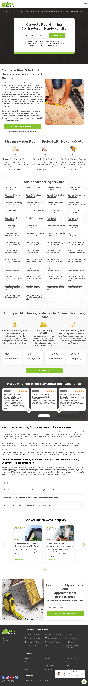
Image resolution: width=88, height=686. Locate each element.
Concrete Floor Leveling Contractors (76, 196)
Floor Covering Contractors (52, 219)
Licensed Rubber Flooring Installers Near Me (77, 260)
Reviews (27, 669)
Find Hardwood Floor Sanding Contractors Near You (33, 278)
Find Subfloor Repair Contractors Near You (54, 251)
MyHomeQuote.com (10, 680)
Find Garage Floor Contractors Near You (33, 287)
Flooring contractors (14, 11)
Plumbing (70, 642)
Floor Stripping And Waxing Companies (12, 234)
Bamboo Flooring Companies (11, 188)
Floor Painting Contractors (10, 226)
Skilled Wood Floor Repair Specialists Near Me (56, 234)
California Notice (71, 658)
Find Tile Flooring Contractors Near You (12, 251)
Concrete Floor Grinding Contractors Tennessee (55, 11)
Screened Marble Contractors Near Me (12, 260)
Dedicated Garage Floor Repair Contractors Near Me (55, 287)
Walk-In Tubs (71, 638)
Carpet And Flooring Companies (54, 188)
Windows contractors (33, 638)
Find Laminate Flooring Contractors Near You (13, 270)
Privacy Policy (49, 669)
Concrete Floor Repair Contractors (55, 203)
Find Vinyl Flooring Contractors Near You (33, 243)
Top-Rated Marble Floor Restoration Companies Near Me (76, 252)
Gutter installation (32, 646)
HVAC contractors (52, 642)
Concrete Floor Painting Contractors (13, 203)
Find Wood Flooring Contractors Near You (12, 243)
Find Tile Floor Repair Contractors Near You (12, 296)
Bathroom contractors (53, 634)
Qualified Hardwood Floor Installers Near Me (56, 277)
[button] (28, 410)
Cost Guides (29, 680)
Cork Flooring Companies (35, 210)
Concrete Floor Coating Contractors (34, 196)
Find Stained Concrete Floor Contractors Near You (34, 297)
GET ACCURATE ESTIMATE (22, 127)
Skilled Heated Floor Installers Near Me (54, 270)
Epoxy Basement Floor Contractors (55, 211)
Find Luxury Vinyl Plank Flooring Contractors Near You (34, 261)
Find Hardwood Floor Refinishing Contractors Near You (13, 287)
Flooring (49, 646)
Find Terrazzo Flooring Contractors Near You (55, 243)
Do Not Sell (69, 662)
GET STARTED (44, 371)
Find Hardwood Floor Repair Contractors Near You (76, 278)
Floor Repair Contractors (56, 226)
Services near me (42, 680)
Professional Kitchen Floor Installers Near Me (76, 270)
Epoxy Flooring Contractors (73, 211)
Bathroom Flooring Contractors (33, 188)
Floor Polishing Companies (31, 226)
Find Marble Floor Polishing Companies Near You (54, 261)
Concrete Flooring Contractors (30, 11)
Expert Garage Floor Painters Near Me (75, 287)
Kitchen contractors (53, 638)
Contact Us (49, 662)
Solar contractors (32, 642)
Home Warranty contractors (72, 646)
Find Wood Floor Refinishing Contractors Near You (76, 235)
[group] (28, 544)
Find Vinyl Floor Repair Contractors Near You (76, 243)
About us (48, 658)
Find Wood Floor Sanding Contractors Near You (35, 234)
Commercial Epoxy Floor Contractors (76, 188)
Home (5, 11)
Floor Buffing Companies (35, 218)
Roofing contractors (32, 634)
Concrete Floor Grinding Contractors (55, 196)
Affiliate (27, 658)
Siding (69, 634)
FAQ (26, 666)
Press (67, 666)
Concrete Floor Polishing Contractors (35, 203)
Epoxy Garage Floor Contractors (12, 219)
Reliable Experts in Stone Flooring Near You (35, 251)
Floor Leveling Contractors (73, 219)
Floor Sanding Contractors (73, 226)
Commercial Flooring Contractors (12, 196)
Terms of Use (49, 666)
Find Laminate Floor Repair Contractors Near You (13, 278)
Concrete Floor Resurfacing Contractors (77, 203)
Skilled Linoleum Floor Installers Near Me (34, 270)
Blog (26, 662)
